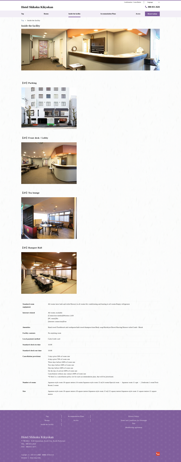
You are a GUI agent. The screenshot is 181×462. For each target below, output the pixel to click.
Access (76, 420)
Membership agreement (133, 427)
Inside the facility (47, 424)
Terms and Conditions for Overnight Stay (134, 422)
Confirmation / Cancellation (132, 2)
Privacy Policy (133, 416)
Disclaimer (24, 458)
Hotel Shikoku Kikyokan (37, 437)
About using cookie (35, 458)
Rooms (47, 420)
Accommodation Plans (76, 416)
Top (47, 416)
